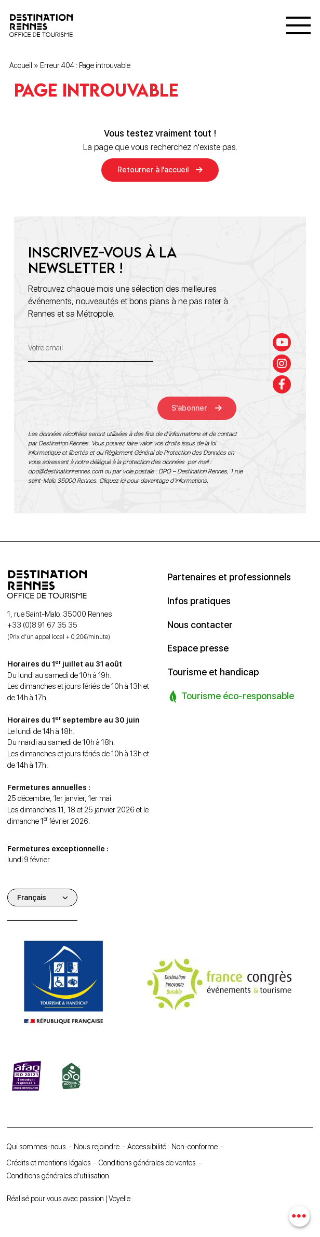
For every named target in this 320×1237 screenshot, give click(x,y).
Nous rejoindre (99, 1146)
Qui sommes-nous (38, 1146)
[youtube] (282, 342)
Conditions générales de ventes (151, 1162)
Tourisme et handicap (213, 670)
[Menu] (298, 26)
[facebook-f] (282, 384)
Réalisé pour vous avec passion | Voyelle (70, 1198)
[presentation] (107, 399)
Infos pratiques (199, 600)
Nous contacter (200, 623)
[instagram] (282, 363)
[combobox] (299, 1216)
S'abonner (191, 407)
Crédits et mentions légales (50, 1162)
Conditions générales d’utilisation (59, 1175)
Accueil (20, 66)
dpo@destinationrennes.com (65, 471)
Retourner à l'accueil (153, 170)
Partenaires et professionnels (229, 577)
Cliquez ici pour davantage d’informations (153, 480)
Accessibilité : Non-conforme (176, 1146)
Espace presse (198, 647)
